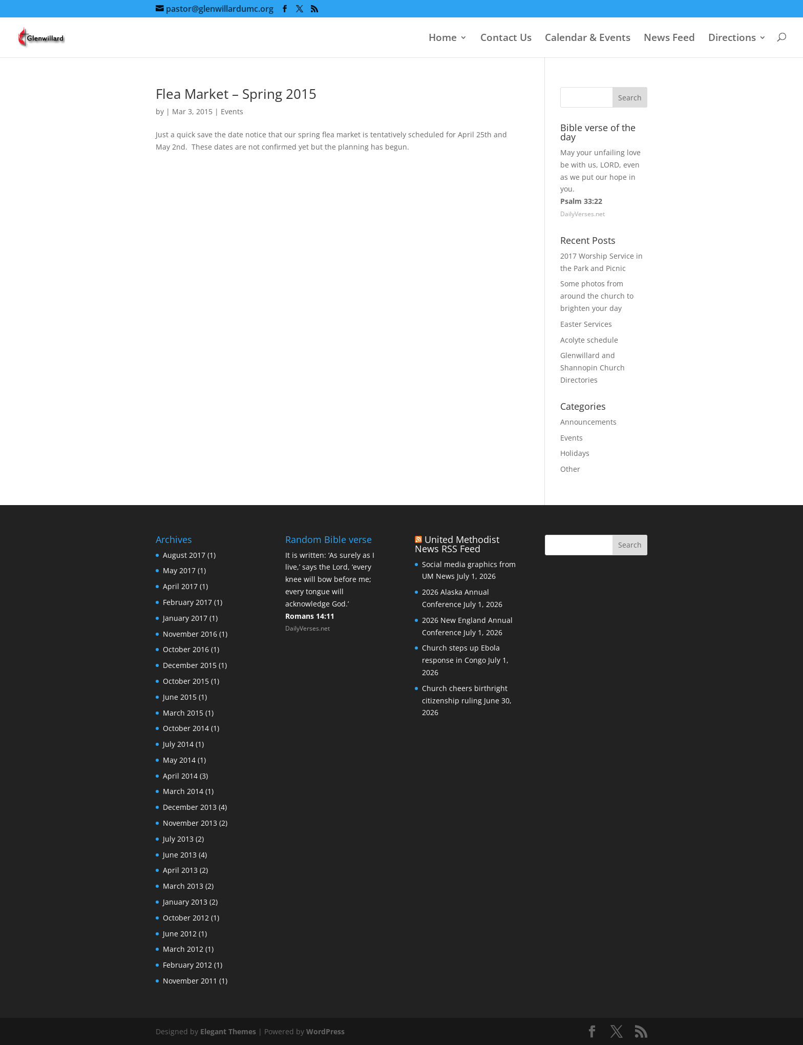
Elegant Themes (228, 1031)
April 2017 (180, 586)
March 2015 (183, 713)
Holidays (574, 453)
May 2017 (179, 570)
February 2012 (187, 965)
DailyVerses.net (582, 214)
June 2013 (180, 855)
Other (570, 469)
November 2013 (190, 823)
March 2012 (183, 949)
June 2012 (180, 933)
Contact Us (506, 38)
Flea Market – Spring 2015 (236, 94)
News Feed (669, 38)
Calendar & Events (587, 38)
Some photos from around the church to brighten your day (596, 296)
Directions (732, 38)
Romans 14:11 (309, 616)
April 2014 (180, 776)
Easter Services (586, 324)
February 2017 (187, 602)
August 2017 (184, 555)
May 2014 (179, 760)
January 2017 (185, 618)
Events (232, 111)
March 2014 (183, 791)
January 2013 (185, 902)
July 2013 (178, 839)
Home (443, 38)
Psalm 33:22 (581, 201)
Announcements (588, 422)
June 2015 (180, 697)
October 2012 (186, 918)
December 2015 (190, 665)
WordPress (325, 1031)
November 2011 (190, 981)
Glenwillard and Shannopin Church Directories (592, 367)
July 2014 (178, 744)
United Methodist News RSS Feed (457, 544)
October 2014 (186, 728)
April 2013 (180, 870)
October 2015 (186, 681)
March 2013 (183, 886)
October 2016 (186, 649)
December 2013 (190, 807)
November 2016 (190, 634)
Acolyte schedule (589, 340)
